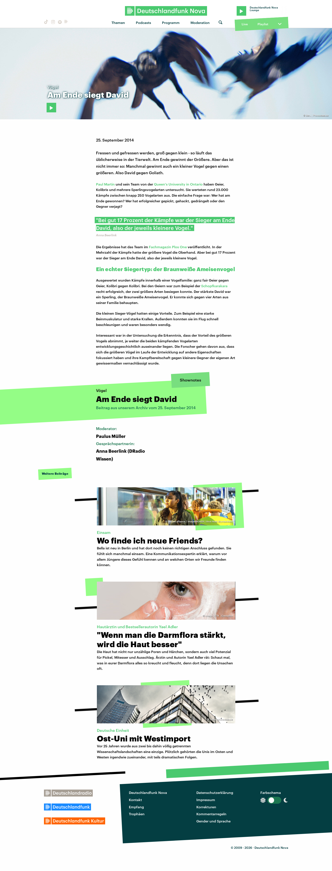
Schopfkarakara (214, 286)
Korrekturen (206, 807)
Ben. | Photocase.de (317, 115)
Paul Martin (105, 184)
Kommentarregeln (211, 814)
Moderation (200, 22)
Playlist (263, 24)
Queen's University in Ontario (179, 184)
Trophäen (137, 814)
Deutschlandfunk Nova (148, 792)
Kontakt (135, 800)
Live (245, 24)
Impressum (205, 800)
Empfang (136, 807)
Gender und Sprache (213, 821)
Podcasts (143, 22)
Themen (118, 22)
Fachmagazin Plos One (168, 247)
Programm (171, 22)
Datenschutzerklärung (214, 792)
